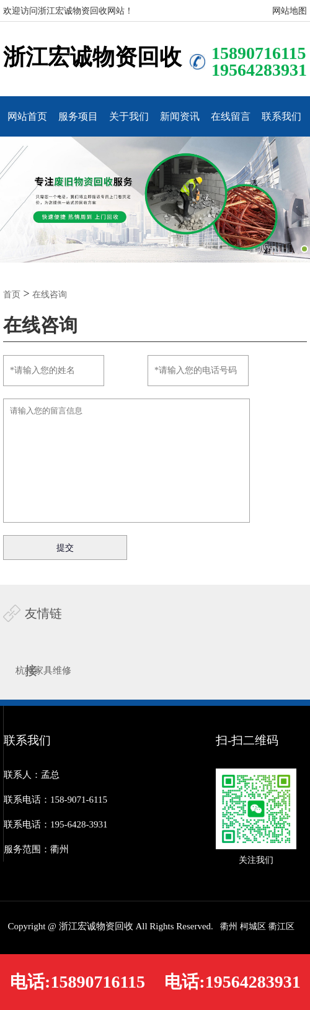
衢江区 (281, 926)
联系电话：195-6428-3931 (56, 824)
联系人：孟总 (32, 775)
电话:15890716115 (77, 981)
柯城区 (253, 926)
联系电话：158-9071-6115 (55, 800)
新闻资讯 (180, 116)
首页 (11, 294)
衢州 (228, 926)
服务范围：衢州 (36, 849)
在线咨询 (49, 294)
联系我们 (281, 116)
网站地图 (289, 11)
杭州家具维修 (43, 670)
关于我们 (129, 116)
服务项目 (78, 116)
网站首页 (27, 116)
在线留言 (230, 116)
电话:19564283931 (232, 981)
